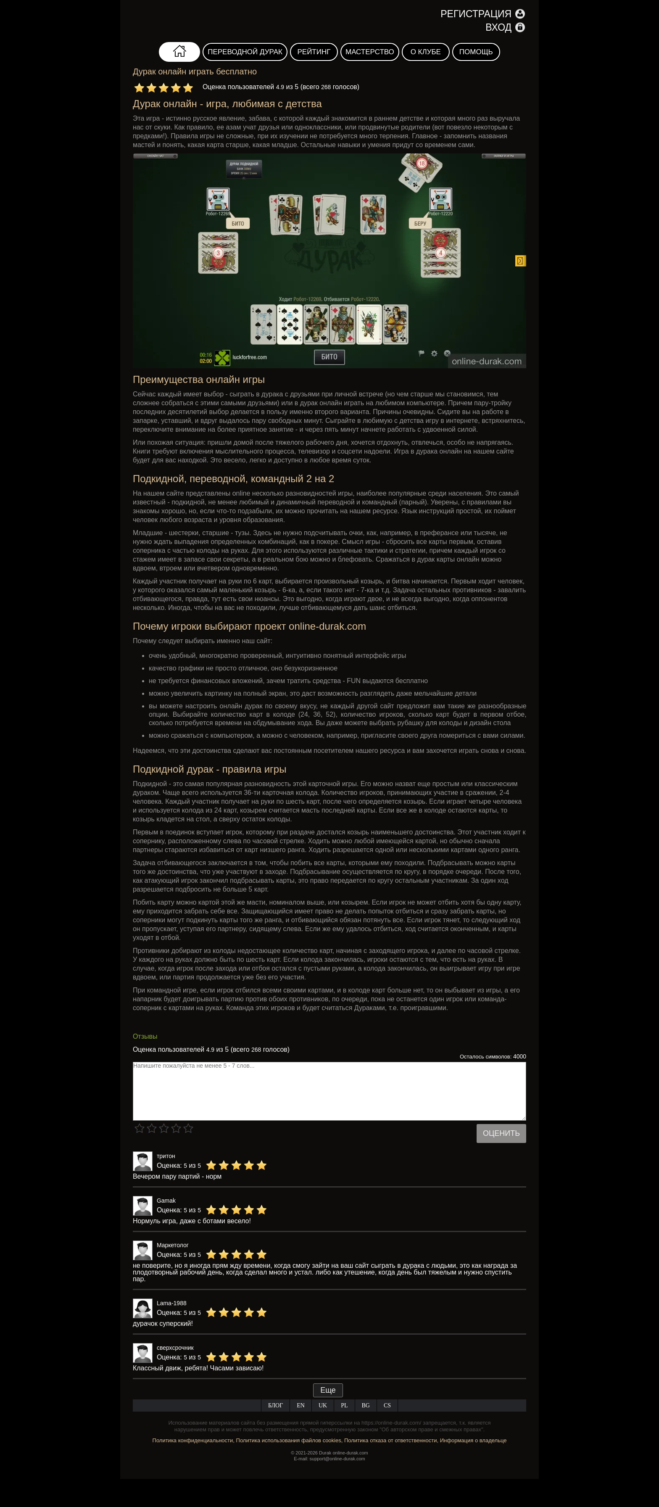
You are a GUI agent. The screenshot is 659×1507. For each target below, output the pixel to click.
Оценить (501, 1133)
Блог (275, 1405)
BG (366, 1405)
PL (344, 1405)
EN (301, 1405)
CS (387, 1405)
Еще (328, 1390)
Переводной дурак (245, 52)
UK (323, 1405)
